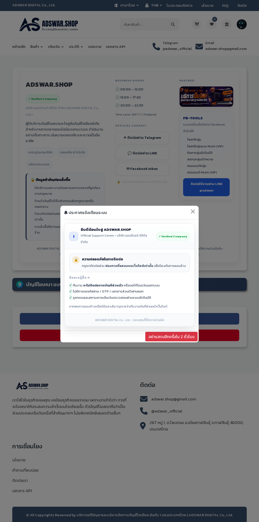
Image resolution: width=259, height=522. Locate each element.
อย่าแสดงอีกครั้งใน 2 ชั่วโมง (171, 337)
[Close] (193, 211)
